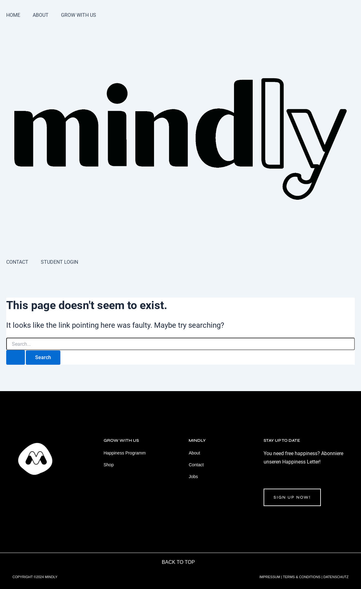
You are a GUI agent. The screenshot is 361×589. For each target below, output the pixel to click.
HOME (13, 15)
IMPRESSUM (270, 577)
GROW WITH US (78, 15)
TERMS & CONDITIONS (302, 577)
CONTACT (17, 262)
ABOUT (41, 15)
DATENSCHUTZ (336, 577)
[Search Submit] (15, 357)
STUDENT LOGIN (59, 262)
